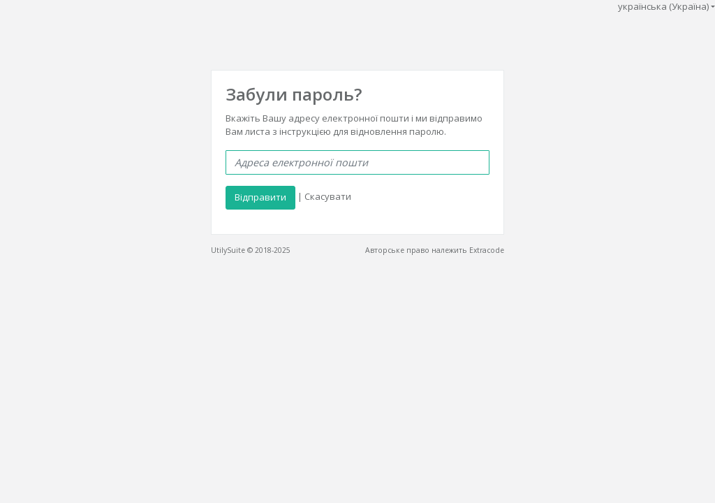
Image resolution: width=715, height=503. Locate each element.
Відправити (260, 197)
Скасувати (327, 197)
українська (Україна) (663, 6)
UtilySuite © (232, 250)
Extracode (486, 250)
